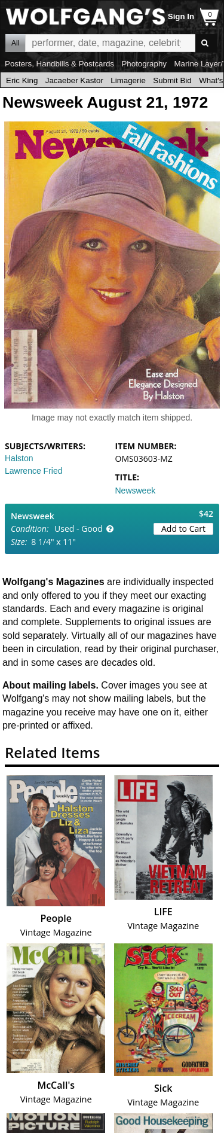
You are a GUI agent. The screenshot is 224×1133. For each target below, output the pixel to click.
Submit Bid (172, 80)
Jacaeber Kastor (74, 80)
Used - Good (78, 528)
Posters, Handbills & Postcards (59, 63)
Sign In (181, 16)
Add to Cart (183, 528)
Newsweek (135, 490)
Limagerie (128, 80)
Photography (144, 63)
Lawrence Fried (34, 471)
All (15, 43)
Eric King (22, 80)
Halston (19, 458)
